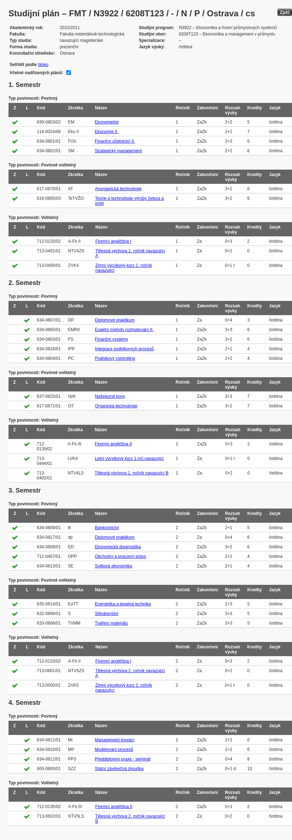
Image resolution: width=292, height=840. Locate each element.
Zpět (285, 12)
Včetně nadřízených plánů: (36, 72)
